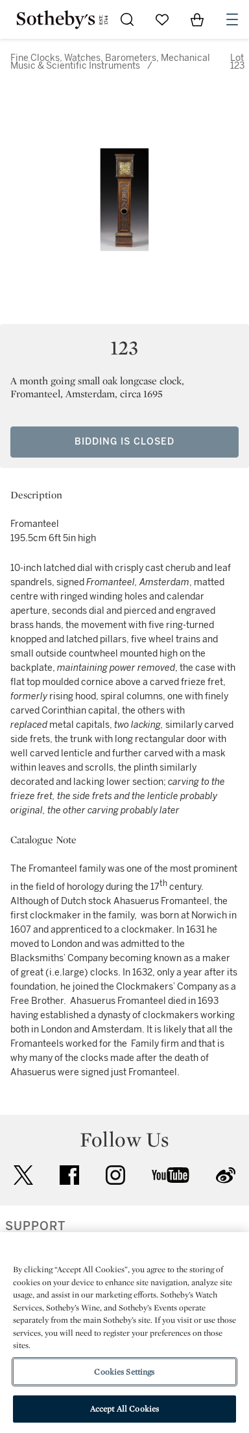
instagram (115, 1175)
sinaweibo (225, 1175)
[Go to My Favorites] (162, 19)
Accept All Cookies (124, 1408)
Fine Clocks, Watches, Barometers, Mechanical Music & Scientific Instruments (110, 61)
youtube (170, 1175)
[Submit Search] (127, 19)
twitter (23, 1175)
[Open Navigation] (232, 19)
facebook (69, 1175)
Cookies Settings (124, 1371)
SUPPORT (35, 1226)
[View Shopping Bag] (197, 19)
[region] (124, 1332)
